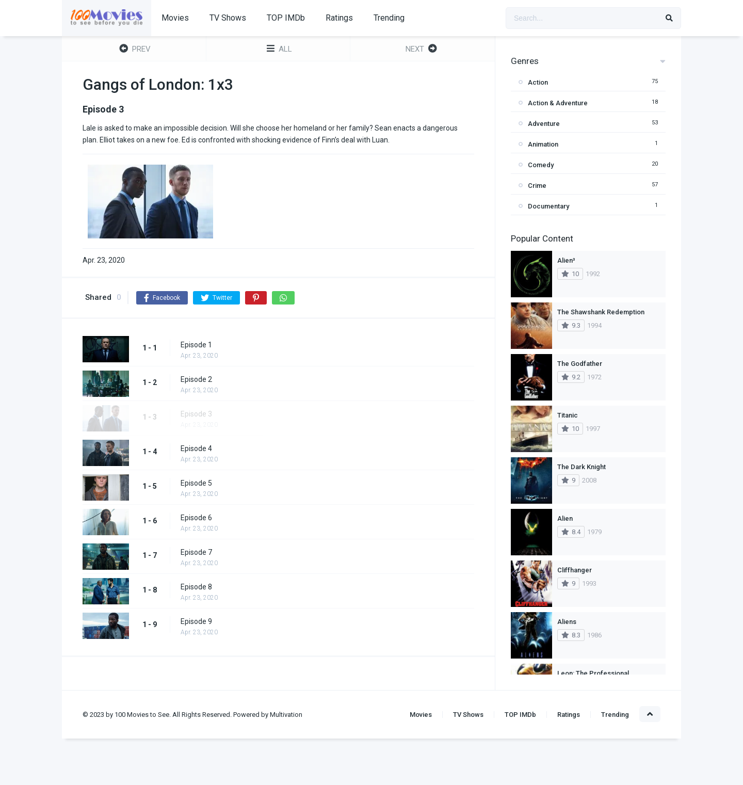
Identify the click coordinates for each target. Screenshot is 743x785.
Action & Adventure (558, 103)
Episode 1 (196, 345)
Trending (389, 18)
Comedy (541, 165)
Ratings (339, 18)
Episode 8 (196, 587)
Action (538, 82)
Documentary (548, 206)
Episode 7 (196, 552)
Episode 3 (196, 414)
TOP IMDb (286, 18)
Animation (543, 144)
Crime (537, 185)
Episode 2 (196, 379)
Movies (175, 18)
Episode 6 (196, 518)
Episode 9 (196, 621)
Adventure (544, 123)
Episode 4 (196, 448)
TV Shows (227, 18)
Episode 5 (196, 483)
